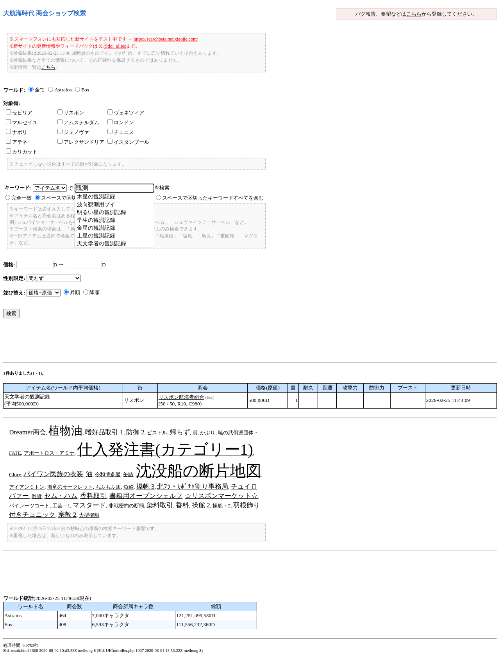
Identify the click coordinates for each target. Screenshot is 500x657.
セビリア (19, 113)
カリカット (22, 152)
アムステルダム (78, 122)
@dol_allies (115, 46)
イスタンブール (128, 142)
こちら (413, 14)
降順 (94, 292)
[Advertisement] (145, 342)
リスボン (70, 113)
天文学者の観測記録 (27, 397)
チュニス (120, 132)
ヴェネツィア (125, 113)
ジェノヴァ (73, 132)
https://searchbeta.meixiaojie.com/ (166, 39)
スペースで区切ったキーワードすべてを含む (213, 198)
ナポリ (16, 132)
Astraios (62, 90)
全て (40, 90)
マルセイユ (22, 122)
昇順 (75, 292)
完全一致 (21, 198)
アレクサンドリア (80, 142)
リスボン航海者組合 (181, 397)
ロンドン (120, 122)
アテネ (16, 142)
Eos (85, 90)
